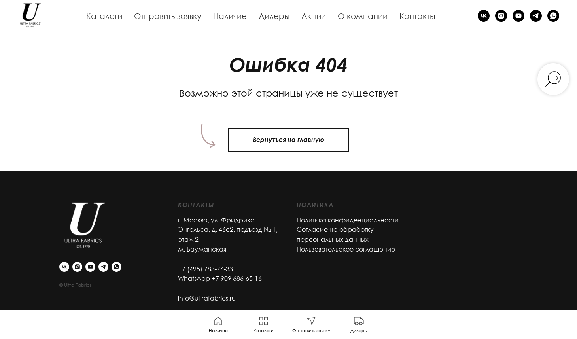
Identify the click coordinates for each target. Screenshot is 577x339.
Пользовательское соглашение (346, 249)
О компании (363, 16)
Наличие (230, 16)
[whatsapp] (553, 16)
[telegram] (536, 16)
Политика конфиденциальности (348, 220)
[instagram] (501, 16)
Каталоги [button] (104, 16)
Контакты (417, 16)
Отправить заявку (167, 16)
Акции (313, 16)
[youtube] (518, 16)
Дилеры (274, 16)
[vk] (484, 16)
